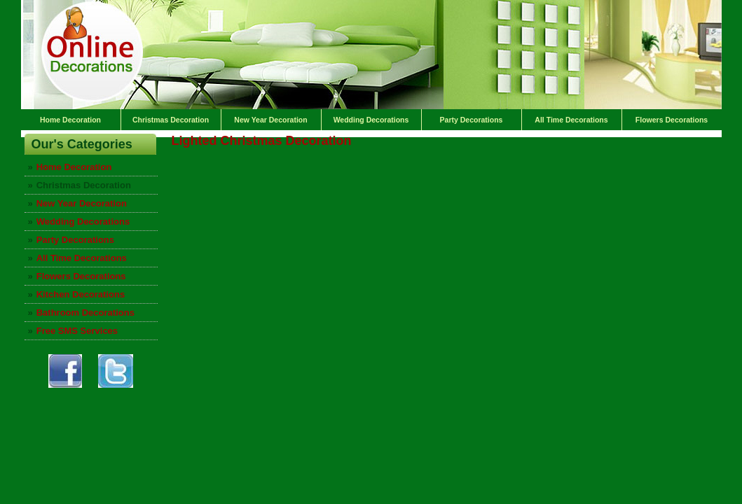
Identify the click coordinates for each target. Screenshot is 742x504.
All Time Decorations (571, 119)
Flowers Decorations (671, 119)
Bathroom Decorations (85, 312)
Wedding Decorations (371, 119)
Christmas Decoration (170, 119)
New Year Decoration (270, 119)
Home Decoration (70, 119)
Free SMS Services (77, 331)
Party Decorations (471, 119)
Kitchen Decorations (80, 294)
